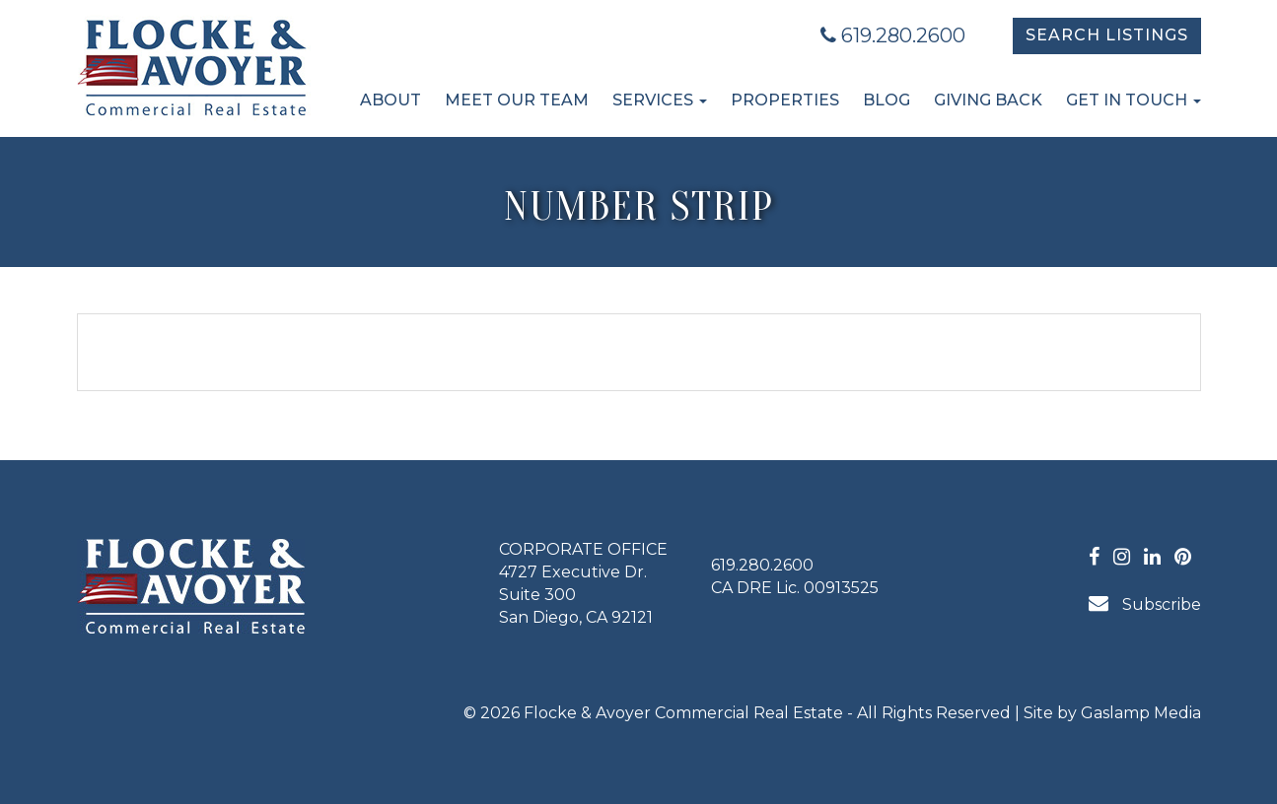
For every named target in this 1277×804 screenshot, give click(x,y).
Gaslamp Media (1141, 713)
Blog (886, 100)
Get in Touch (1133, 100)
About (390, 100)
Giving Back (988, 100)
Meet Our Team (517, 100)
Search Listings (1107, 35)
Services (659, 100)
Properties (785, 100)
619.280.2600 (892, 35)
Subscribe (1145, 603)
